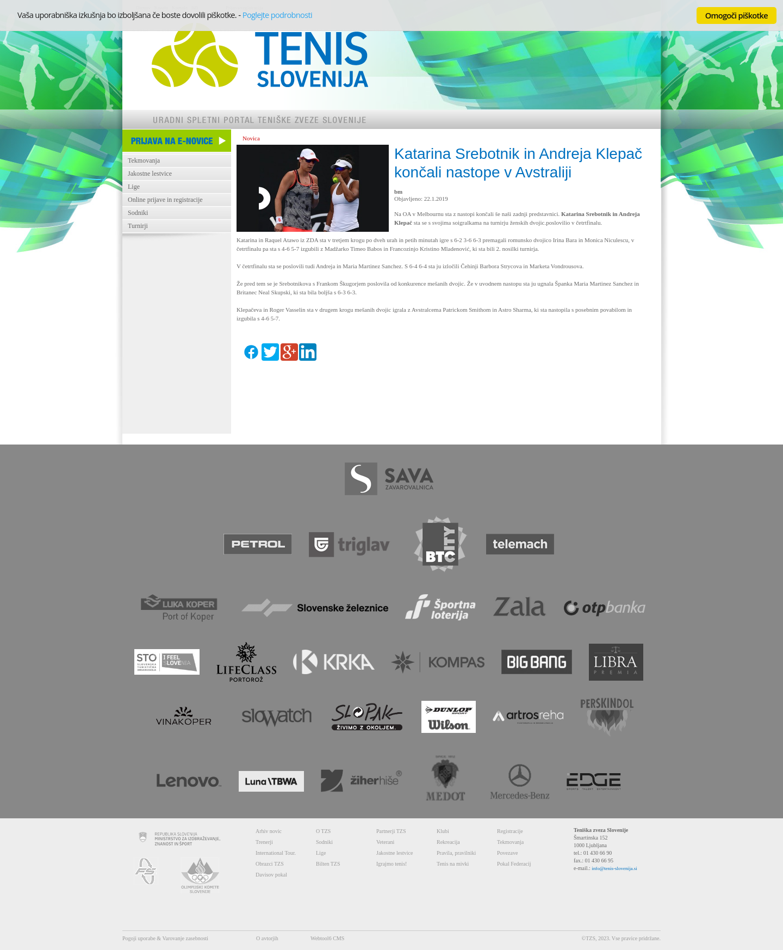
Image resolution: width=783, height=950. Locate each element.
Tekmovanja (144, 160)
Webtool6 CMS (327, 938)
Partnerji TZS (391, 831)
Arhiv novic (269, 831)
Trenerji (264, 842)
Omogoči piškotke (736, 15)
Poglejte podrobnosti (277, 14)
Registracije (510, 831)
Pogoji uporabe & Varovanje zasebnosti (165, 938)
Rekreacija (448, 842)
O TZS (323, 831)
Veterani (385, 842)
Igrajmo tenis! (391, 864)
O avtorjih (267, 938)
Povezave (507, 853)
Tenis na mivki (453, 864)
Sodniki (138, 213)
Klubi (443, 831)
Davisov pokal (271, 875)
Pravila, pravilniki (456, 853)
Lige (134, 186)
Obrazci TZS (270, 864)
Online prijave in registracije (165, 199)
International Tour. (276, 853)
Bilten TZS (328, 864)
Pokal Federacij (514, 864)
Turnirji (138, 226)
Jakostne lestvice (150, 173)
